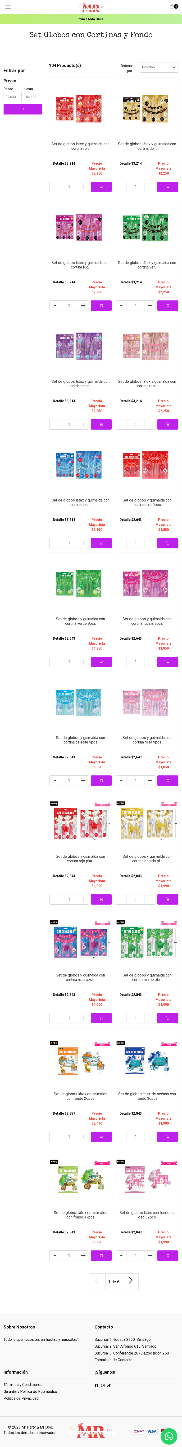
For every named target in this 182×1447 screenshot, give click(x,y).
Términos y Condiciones (23, 1384)
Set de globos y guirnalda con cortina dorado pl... (147, 858)
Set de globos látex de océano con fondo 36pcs (147, 1096)
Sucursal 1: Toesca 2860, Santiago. (123, 1339)
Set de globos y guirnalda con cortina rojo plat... (80, 858)
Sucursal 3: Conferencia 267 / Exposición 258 (132, 1353)
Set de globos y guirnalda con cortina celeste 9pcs (80, 739)
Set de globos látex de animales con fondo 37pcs (80, 1214)
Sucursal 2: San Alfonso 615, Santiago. (126, 1346)
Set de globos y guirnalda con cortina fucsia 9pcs (147, 621)
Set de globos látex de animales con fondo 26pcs (80, 1096)
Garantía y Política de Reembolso (30, 1391)
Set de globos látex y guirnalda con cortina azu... (80, 502)
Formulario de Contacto (113, 1360)
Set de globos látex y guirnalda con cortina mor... (80, 383)
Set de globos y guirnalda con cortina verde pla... (147, 977)
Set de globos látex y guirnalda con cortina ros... (147, 383)
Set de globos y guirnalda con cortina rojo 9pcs (147, 502)
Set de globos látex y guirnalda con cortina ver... (147, 264)
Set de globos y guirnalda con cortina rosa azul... (80, 977)
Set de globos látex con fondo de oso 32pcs (147, 1214)
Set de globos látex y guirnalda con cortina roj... (80, 146)
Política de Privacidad (21, 1398)
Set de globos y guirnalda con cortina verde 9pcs (80, 621)
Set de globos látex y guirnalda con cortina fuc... (80, 264)
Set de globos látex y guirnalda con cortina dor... (147, 146)
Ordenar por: (127, 68)
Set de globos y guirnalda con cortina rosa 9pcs (147, 739)
